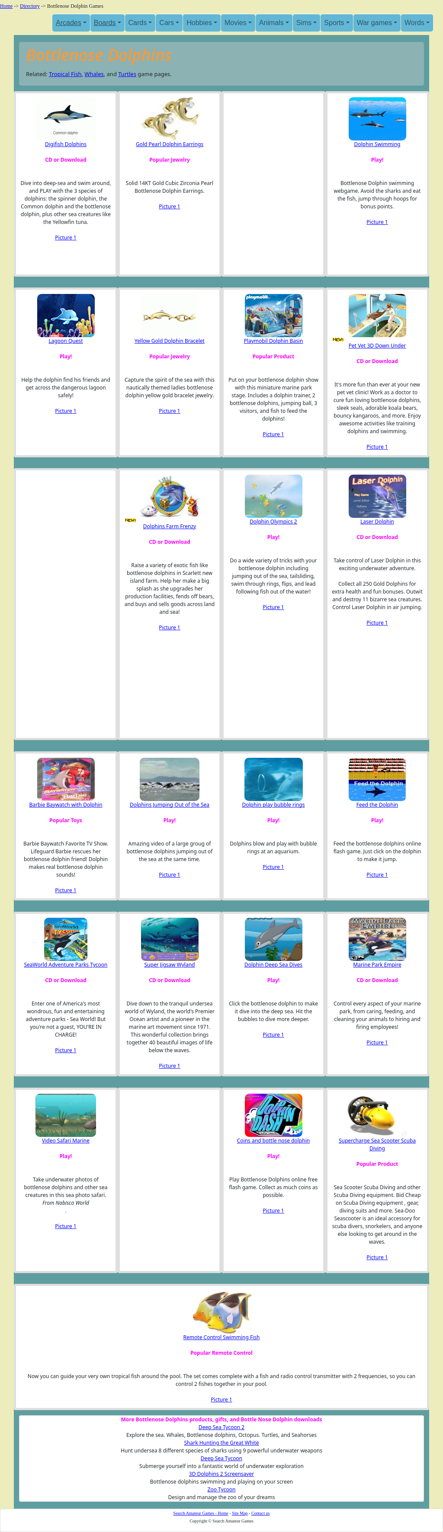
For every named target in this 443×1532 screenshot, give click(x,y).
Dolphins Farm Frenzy (169, 526)
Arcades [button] (68, 22)
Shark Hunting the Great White (221, 1442)
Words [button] (414, 22)
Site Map (239, 1513)
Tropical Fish (65, 74)
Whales (93, 74)
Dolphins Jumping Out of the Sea (169, 804)
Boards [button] (105, 22)
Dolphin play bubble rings (273, 804)
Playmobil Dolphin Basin (273, 341)
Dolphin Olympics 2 (273, 521)
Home (6, 6)
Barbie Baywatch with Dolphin (65, 804)
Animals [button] (271, 22)
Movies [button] (236, 22)
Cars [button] (166, 22)
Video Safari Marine (66, 1140)
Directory (30, 6)
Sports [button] (334, 22)
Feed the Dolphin (377, 804)
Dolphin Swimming (377, 144)
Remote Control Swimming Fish (221, 1337)
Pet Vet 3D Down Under (377, 345)
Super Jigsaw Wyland (169, 964)
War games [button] (374, 22)
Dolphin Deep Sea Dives (273, 964)
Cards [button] (137, 22)
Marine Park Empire (377, 964)
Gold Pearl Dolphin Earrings (169, 144)
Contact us (260, 1513)
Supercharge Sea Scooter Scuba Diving (377, 1144)
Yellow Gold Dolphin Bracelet (170, 341)
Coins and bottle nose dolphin (273, 1140)
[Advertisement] (271, 183)
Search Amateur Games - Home (200, 1513)
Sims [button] (304, 22)
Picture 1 (65, 237)
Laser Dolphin (377, 521)
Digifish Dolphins (66, 144)
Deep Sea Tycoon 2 (221, 1427)
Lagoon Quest (65, 341)
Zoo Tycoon (222, 1489)
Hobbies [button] (199, 22)
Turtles (127, 74)
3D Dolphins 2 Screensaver (221, 1474)
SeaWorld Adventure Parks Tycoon (66, 964)
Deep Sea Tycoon (221, 1458)
